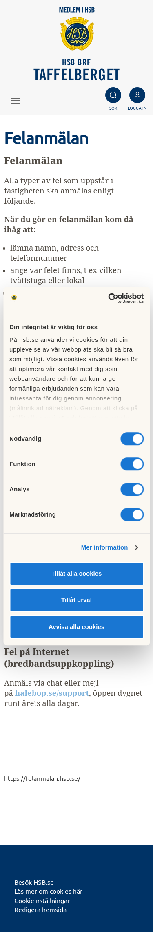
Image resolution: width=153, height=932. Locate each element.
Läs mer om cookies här (48, 891)
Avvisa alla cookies (76, 626)
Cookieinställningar (42, 900)
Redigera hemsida (40, 909)
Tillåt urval (76, 599)
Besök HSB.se (34, 882)
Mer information (104, 547)
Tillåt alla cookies (76, 573)
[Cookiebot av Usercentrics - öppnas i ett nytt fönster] (109, 298)
